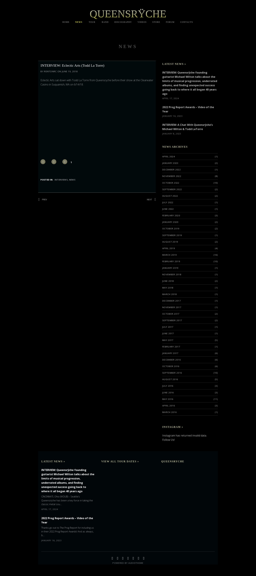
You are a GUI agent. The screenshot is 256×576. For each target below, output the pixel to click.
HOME (65, 22)
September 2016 (172, 372)
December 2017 (171, 300)
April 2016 (168, 405)
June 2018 (168, 281)
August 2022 (170, 195)
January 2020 (170, 222)
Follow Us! (168, 440)
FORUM (170, 22)
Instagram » (172, 427)
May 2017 (167, 340)
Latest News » (174, 64)
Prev (44, 199)
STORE (156, 22)
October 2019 (170, 228)
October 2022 (170, 182)
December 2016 (171, 359)
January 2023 (170, 163)
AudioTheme (136, 562)
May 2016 (167, 399)
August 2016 (170, 379)
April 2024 (168, 156)
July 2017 (167, 326)
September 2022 (172, 189)
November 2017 (171, 307)
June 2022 (168, 208)
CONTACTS (186, 22)
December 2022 (171, 169)
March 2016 (169, 412)
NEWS (78, 22)
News (72, 179)
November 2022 (171, 176)
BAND (105, 22)
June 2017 (168, 333)
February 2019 (171, 261)
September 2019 (172, 235)
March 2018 (169, 294)
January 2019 (170, 267)
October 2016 (170, 366)
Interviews (61, 179)
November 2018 (171, 274)
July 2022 (167, 202)
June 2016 (168, 392)
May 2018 (167, 287)
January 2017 (170, 353)
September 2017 (172, 320)
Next (149, 199)
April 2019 (168, 248)
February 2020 (171, 215)
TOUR (92, 22)
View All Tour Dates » (120, 461)
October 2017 (170, 313)
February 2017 (171, 346)
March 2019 (169, 254)
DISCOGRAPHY (123, 22)
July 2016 (167, 385)
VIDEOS (142, 22)
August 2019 (170, 241)
